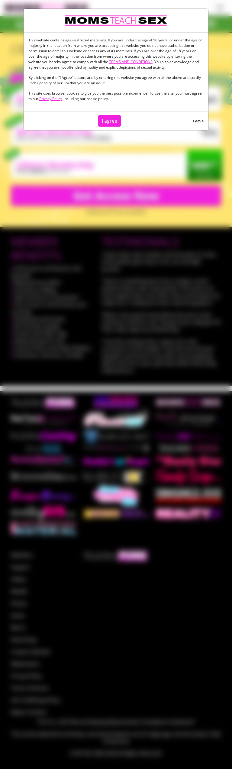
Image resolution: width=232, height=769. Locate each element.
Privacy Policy (50, 98)
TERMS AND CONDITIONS (131, 61)
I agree (109, 121)
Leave (198, 121)
